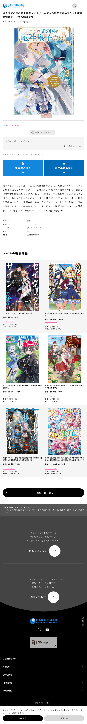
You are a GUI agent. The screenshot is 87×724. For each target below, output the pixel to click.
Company (43, 658)
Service (43, 674)
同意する (23, 718)
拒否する (64, 718)
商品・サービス (15, 507)
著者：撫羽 (7, 21)
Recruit (43, 690)
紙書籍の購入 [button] (23, 167)
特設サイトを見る (41, 132)
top (4, 507)
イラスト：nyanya (21, 21)
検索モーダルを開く (75, 5)
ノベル (28, 507)
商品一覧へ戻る (29, 492)
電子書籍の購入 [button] (64, 167)
